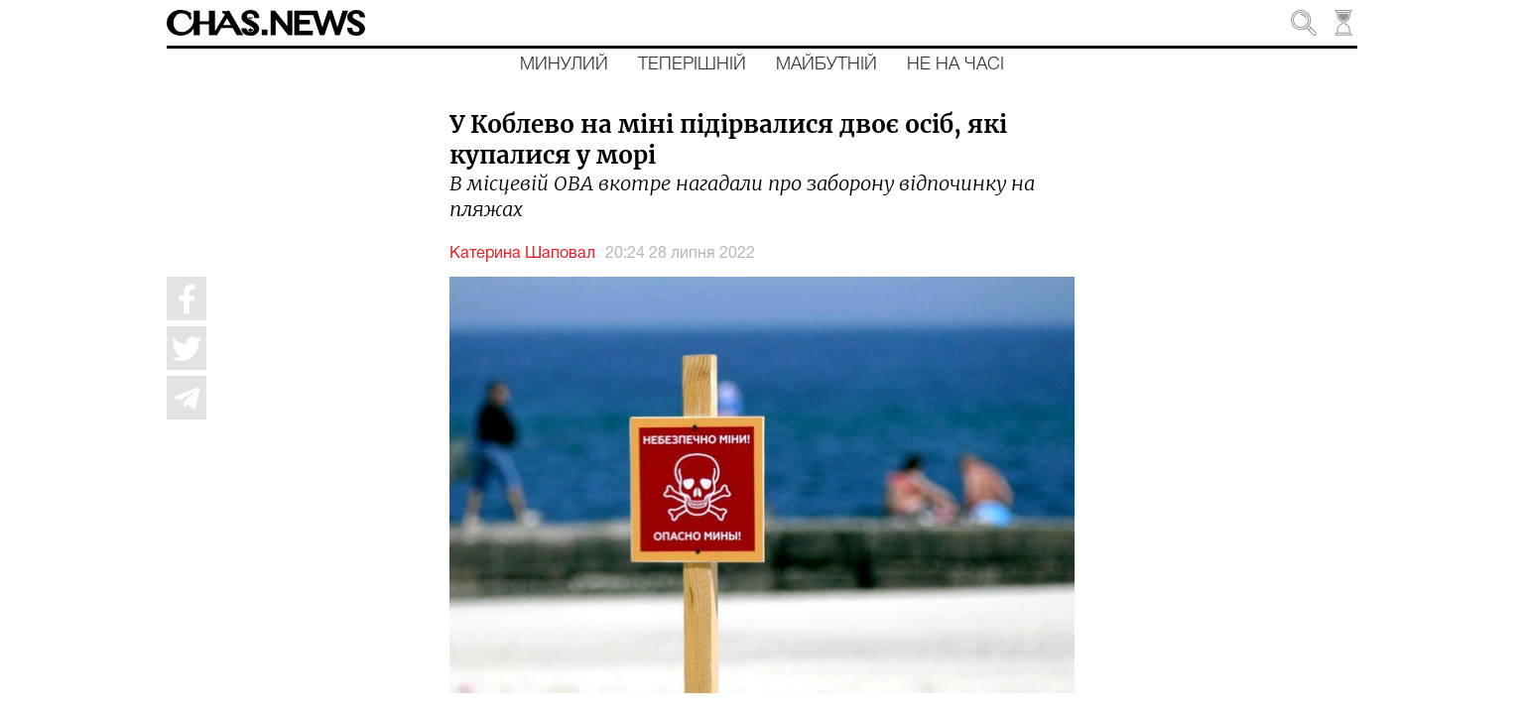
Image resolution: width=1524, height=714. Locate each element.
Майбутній (826, 64)
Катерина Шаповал (522, 254)
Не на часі (955, 64)
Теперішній (692, 64)
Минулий (564, 64)
